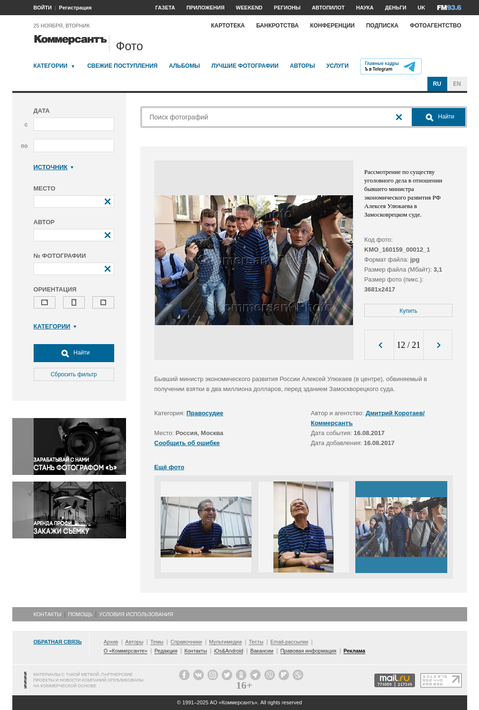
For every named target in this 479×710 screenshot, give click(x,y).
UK (421, 7)
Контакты (48, 614)
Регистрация (75, 7)
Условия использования (136, 614)
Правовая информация (308, 651)
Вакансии (261, 651)
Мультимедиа (225, 642)
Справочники (186, 642)
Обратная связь (58, 642)
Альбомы (184, 66)
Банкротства (277, 25)
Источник (54, 167)
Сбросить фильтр (74, 374)
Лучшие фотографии (245, 66)
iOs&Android (229, 651)
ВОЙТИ (43, 7)
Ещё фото (169, 467)
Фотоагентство (435, 25)
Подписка (382, 25)
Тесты (256, 642)
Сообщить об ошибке (187, 442)
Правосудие (205, 413)
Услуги (337, 66)
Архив (111, 642)
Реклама (354, 651)
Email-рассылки (289, 642)
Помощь (80, 614)
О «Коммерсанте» (125, 651)
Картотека (228, 25)
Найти (74, 353)
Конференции (332, 25)
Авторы (302, 66)
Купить (408, 311)
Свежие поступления (122, 66)
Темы (156, 642)
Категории (51, 66)
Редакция (165, 651)
